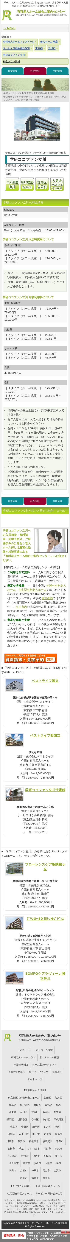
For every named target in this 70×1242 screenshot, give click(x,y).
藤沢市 (21, 1141)
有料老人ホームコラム (23, 1057)
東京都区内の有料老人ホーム (24, 1097)
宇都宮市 (12, 1156)
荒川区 (58, 1097)
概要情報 (12, 71)
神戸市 (35, 1170)
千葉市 (59, 1141)
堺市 (58, 1163)
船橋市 (11, 1148)
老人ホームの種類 (49, 1057)
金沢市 (57, 1170)
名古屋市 (14, 1163)
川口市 (47, 1148)
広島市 (23, 1178)
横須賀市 (47, 1141)
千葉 (21, 1148)
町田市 (36, 1134)
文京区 (47, 1126)
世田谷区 (22, 1119)
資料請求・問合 (13, 1235)
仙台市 (58, 1156)
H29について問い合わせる (30, 658)
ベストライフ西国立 (45, 735)
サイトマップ (35, 1079)
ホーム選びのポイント (44, 1064)
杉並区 (57, 1112)
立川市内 (21, 606)
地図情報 (57, 71)
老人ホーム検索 (44, 1050)
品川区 (23, 1112)
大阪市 (48, 1163)
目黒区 (11, 1134)
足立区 (47, 1097)
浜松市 (37, 1163)
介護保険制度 (21, 1064)
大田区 (37, 1104)
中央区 (46, 1119)
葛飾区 (48, 1104)
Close (65, 1232)
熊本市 (46, 1178)
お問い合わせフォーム (41, 1212)
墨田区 (10, 1119)
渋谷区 (35, 1112)
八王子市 (24, 1134)
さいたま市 (34, 1148)
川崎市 (10, 1141)
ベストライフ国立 (45, 681)
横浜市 (58, 1134)
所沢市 (58, 1148)
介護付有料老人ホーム (48, 1186)
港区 (57, 1126)
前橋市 (25, 1156)
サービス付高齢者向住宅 (49, 1193)
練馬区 (36, 1126)
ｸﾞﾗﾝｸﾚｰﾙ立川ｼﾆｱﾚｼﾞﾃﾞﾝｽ (45, 919)
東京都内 (47, 598)
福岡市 (35, 1178)
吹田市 (12, 1170)
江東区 (12, 1112)
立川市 (47, 1134)
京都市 (23, 1170)
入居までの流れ (16, 1072)
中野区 (25, 1126)
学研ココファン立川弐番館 (45, 790)
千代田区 (58, 1119)
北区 (58, 1104)
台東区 (35, 1119)
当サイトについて (38, 1072)
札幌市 (47, 1156)
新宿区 (46, 1112)
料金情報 (34, 71)
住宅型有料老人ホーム (32, 589)
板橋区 (12, 1104)
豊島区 (13, 1126)
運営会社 (57, 1072)
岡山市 (46, 1170)
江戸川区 (25, 1104)
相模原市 (34, 1141)
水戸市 (36, 1156)
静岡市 (26, 1163)
